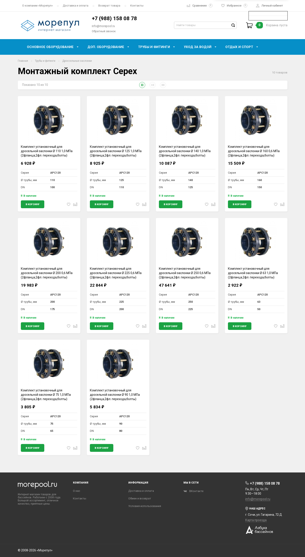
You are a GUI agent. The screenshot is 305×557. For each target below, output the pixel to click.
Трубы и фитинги (45, 60)
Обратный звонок (104, 31)
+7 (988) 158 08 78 (114, 18)
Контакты (136, 5)
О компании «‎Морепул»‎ (37, 5)
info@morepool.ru (103, 26)
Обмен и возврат (139, 498)
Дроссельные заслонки (77, 60)
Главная (23, 60)
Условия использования (144, 506)
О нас (76, 490)
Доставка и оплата (75, 5)
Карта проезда (256, 520)
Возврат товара (109, 5)
